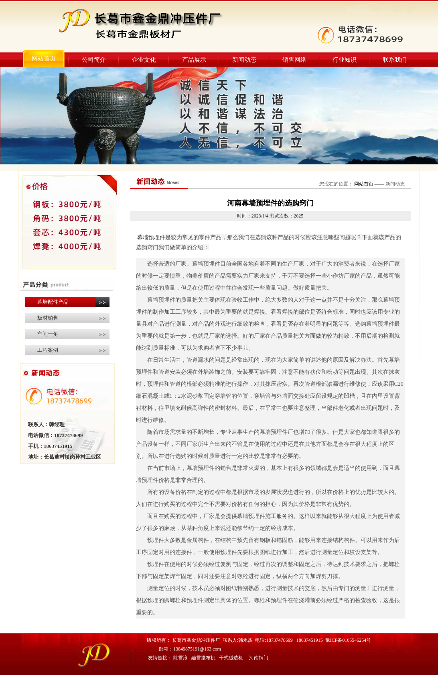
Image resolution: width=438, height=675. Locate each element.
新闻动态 (244, 59)
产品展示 (194, 59)
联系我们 (395, 59)
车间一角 (47, 334)
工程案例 (47, 350)
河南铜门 (258, 658)
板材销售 (47, 318)
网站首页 (44, 58)
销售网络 (294, 59)
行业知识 (345, 59)
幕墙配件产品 (53, 302)
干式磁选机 (231, 658)
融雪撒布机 (203, 658)
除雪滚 (180, 658)
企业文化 (144, 59)
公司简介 (94, 59)
